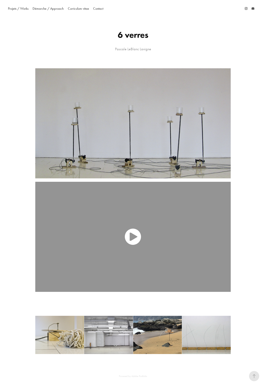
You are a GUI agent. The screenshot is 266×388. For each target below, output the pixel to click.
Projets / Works (18, 8)
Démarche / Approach (48, 8)
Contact (98, 8)
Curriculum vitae (78, 8)
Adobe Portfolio (139, 376)
